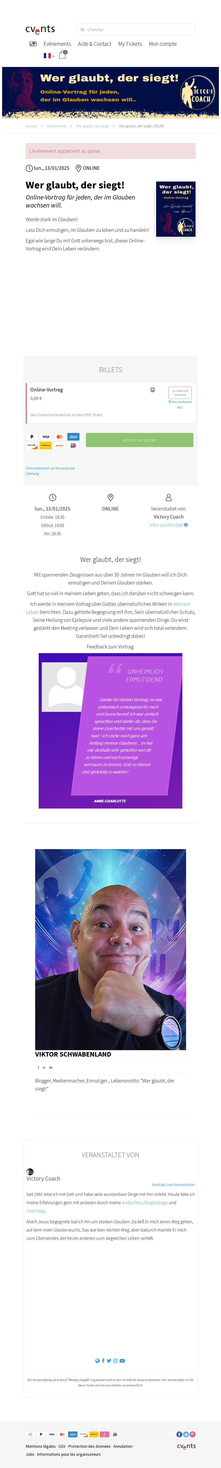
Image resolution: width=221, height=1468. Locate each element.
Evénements (56, 126)
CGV (61, 1446)
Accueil (31, 126)
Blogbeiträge (156, 1202)
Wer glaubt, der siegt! (92, 126)
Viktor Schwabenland (73, 1053)
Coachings (35, 1211)
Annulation (122, 1446)
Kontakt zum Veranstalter (173, 1184)
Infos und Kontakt (169, 525)
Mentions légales (41, 1446)
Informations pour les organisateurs (69, 1454)
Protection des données (89, 1446)
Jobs (30, 1454)
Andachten (132, 1202)
